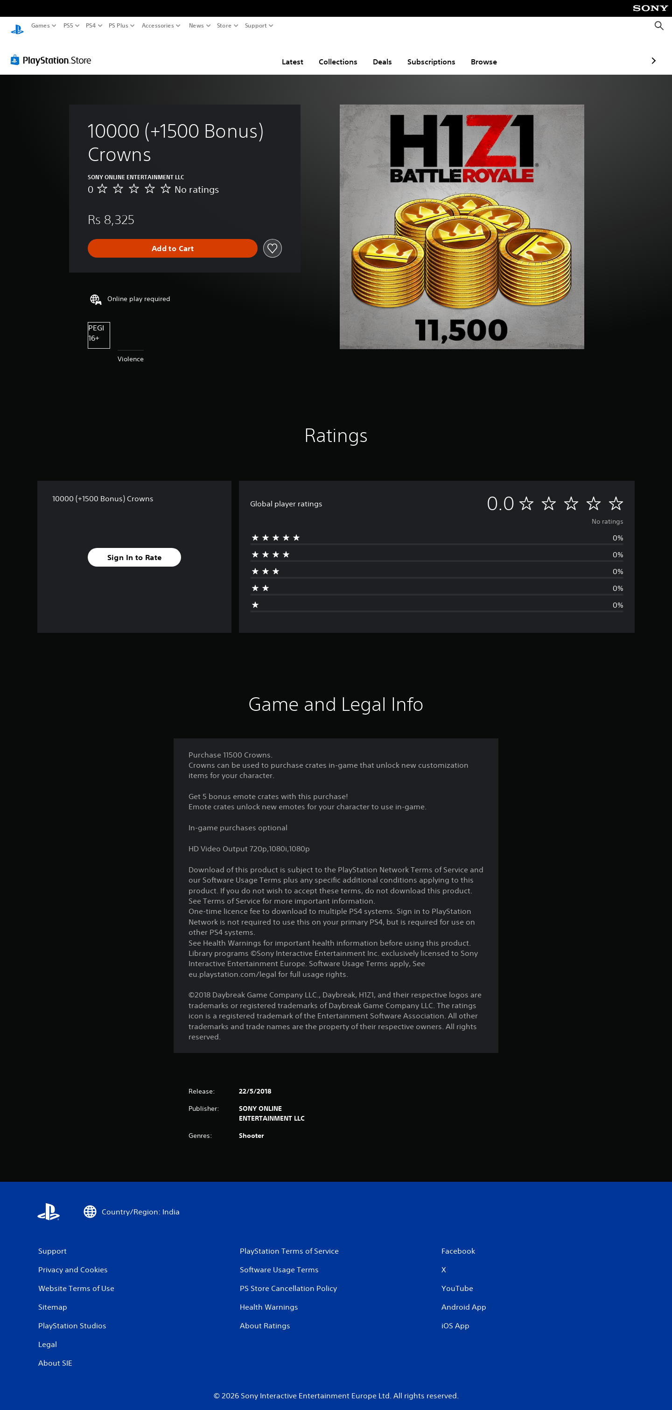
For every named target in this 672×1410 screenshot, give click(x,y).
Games (40, 25)
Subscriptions (377, 52)
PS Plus (118, 25)
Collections (283, 52)
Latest (238, 52)
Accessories (158, 25)
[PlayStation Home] (17, 26)
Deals (327, 52)
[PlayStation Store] (53, 50)
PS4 (91, 25)
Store (224, 25)
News (196, 25)
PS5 (68, 25)
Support (256, 25)
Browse (429, 52)
